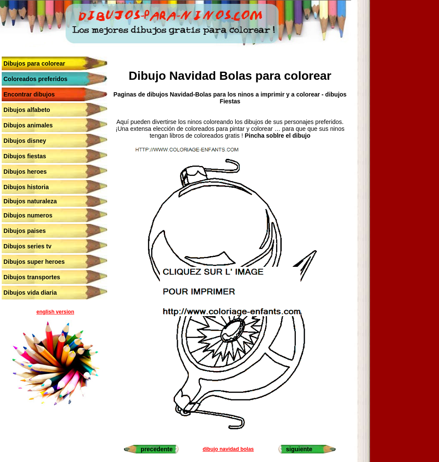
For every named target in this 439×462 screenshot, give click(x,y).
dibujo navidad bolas (228, 449)
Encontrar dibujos (29, 94)
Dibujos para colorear (34, 63)
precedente (157, 449)
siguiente (299, 449)
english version (55, 312)
